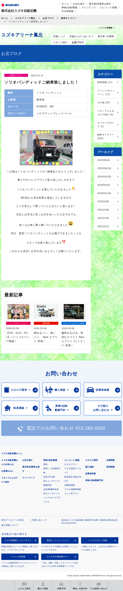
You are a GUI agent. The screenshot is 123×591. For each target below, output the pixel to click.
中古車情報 (68, 11)
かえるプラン (70, 464)
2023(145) (103, 218)
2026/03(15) (104, 176)
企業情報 (110, 460)
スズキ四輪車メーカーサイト (18, 540)
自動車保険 (69, 485)
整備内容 (47, 485)
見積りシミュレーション (57, 540)
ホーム (65, 4)
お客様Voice (7, 471)
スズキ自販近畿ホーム (11, 453)
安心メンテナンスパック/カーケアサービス (52, 497)
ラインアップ (88, 7)
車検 (45, 464)
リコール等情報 (18, 556)
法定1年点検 (49, 477)
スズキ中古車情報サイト (57, 556)
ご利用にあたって (38, 520)
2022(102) (103, 226)
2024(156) (103, 209)
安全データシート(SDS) (12, 520)
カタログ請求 (91, 460)
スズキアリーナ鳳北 (25, 18)
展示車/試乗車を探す (100, 4)
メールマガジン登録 (97, 540)
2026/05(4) (103, 160)
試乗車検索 (90, 473)
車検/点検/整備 (69, 7)
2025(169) (103, 201)
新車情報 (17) (104, 82)
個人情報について (9, 525)
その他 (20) (103, 102)
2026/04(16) (104, 168)
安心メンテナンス (51, 481)
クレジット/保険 (108, 7)
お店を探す (79, 4)
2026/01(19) (104, 193)
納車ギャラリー (69, 18)
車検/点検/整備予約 (94, 480)
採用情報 (110, 467)
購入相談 (89, 467)
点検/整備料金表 (50, 489)
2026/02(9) (103, 185)
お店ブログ (48, 18)
